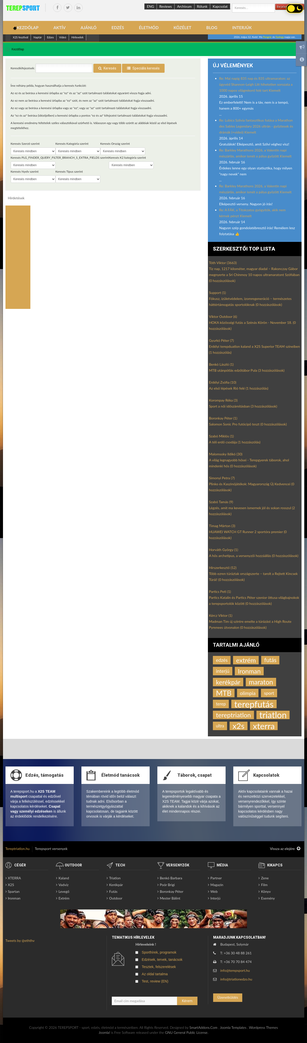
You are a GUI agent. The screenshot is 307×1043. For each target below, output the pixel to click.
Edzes (50, 37)
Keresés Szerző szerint (25, 143)
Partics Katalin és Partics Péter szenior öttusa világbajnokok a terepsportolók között (254, 600)
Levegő (64, 891)
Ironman (249, 671)
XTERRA (14, 878)
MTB (223, 693)
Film (264, 885)
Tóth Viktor (223, 263)
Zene (265, 878)
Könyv (266, 891)
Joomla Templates (233, 1027)
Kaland (64, 878)
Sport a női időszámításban (243, 406)
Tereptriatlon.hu (17, 848)
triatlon (273, 715)
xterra (264, 726)
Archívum (184, 6)
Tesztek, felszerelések (159, 967)
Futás (113, 891)
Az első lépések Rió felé (238, 388)
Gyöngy (280, 36)
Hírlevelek (77, 37)
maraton (261, 682)
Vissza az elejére (285, 848)
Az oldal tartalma (155, 974)
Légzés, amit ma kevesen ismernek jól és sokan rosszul (252, 511)
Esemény (268, 898)
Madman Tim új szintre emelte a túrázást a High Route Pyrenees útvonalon (250, 624)
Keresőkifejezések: (23, 68)
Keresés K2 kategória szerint (127, 157)
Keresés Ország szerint (115, 143)
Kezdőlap (18, 49)
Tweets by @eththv (20, 940)
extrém (246, 660)
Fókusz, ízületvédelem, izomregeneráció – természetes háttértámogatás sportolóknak (250, 301)
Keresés (107, 68)
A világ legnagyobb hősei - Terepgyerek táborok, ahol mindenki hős (249, 463)
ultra (220, 725)
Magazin (216, 885)
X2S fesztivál (20, 37)
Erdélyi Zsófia (222, 382)
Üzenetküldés (227, 997)
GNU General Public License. (186, 1032)
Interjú (215, 898)
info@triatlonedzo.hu (236, 979)
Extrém (64, 898)
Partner (216, 878)
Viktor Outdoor (223, 316)
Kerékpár (116, 885)
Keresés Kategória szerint (72, 143)
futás (270, 660)
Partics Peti (220, 591)
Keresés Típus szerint (69, 171)
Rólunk (202, 6)
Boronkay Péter (223, 418)
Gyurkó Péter (221, 340)
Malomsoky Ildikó (225, 454)
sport (269, 693)
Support (217, 292)
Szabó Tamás (221, 502)
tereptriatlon (233, 715)
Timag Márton (222, 526)
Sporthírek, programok (159, 952)
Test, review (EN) (155, 981)
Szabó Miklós (221, 436)
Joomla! (104, 1032)
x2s (239, 726)
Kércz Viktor (220, 615)
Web (214, 891)
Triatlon (115, 878)
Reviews (165, 6)
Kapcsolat (220, 6)
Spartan (14, 891)
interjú (222, 671)
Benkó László (221, 364)
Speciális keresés (143, 68)
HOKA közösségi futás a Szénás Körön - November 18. (252, 325)
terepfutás (254, 704)
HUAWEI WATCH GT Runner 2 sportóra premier (248, 535)
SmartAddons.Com (203, 1027)
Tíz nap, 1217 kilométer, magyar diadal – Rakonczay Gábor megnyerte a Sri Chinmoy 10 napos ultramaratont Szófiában (254, 275)
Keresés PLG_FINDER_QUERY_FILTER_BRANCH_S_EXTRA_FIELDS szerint (60, 157)
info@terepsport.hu (235, 970)
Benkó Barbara (171, 878)
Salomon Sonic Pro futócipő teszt (248, 424)
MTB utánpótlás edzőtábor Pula (246, 370)
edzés (222, 660)
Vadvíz (63, 885)
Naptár (37, 37)
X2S (11, 885)
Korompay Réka (223, 400)
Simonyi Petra (222, 478)
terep (221, 703)
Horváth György (223, 550)
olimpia (248, 693)
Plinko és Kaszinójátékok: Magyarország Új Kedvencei (251, 487)
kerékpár (228, 682)
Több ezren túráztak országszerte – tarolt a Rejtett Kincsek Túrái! (253, 576)
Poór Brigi (167, 885)
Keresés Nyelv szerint (25, 171)
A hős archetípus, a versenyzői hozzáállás (253, 556)
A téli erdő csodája (234, 442)
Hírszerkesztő (222, 567)
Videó (62, 37)
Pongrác (267, 36)
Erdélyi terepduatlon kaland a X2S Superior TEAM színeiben (254, 349)
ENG (150, 6)
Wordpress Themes (263, 1027)
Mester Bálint (170, 898)
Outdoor (115, 898)
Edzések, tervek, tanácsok (162, 960)
